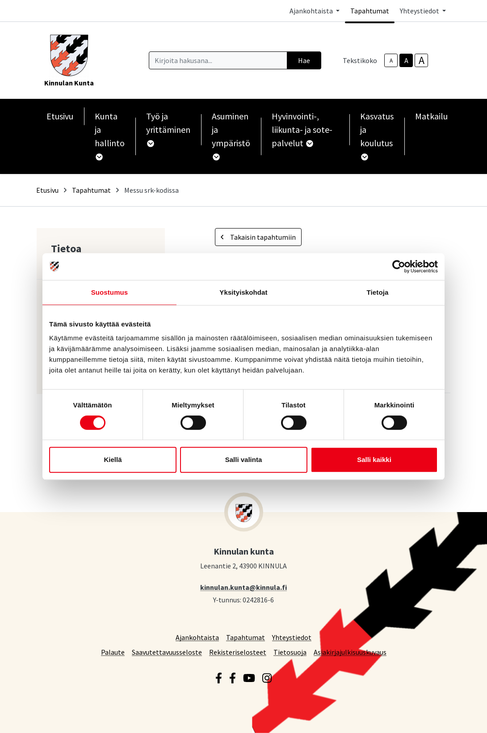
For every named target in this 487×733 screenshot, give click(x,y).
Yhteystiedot (291, 637)
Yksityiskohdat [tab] (243, 292)
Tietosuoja (289, 652)
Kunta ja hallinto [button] (110, 135)
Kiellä (113, 459)
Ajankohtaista (197, 637)
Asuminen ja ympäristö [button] (231, 135)
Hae (304, 60)
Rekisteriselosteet (237, 652)
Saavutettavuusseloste (167, 652)
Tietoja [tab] (378, 292)
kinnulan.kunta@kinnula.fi (243, 587)
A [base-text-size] (406, 60)
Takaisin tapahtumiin (258, 237)
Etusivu (59, 116)
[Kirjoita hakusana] (218, 60)
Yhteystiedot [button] (420, 10)
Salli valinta (243, 459)
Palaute (113, 652)
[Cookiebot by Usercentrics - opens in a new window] (399, 266)
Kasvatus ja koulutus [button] (377, 135)
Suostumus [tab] (109, 292)
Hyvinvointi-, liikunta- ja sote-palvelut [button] (302, 129)
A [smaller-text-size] (391, 60)
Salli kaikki (374, 459)
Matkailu (431, 116)
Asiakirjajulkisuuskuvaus (350, 652)
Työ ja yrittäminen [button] (168, 128)
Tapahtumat (369, 10)
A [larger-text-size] (421, 60)
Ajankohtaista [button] (312, 10)
